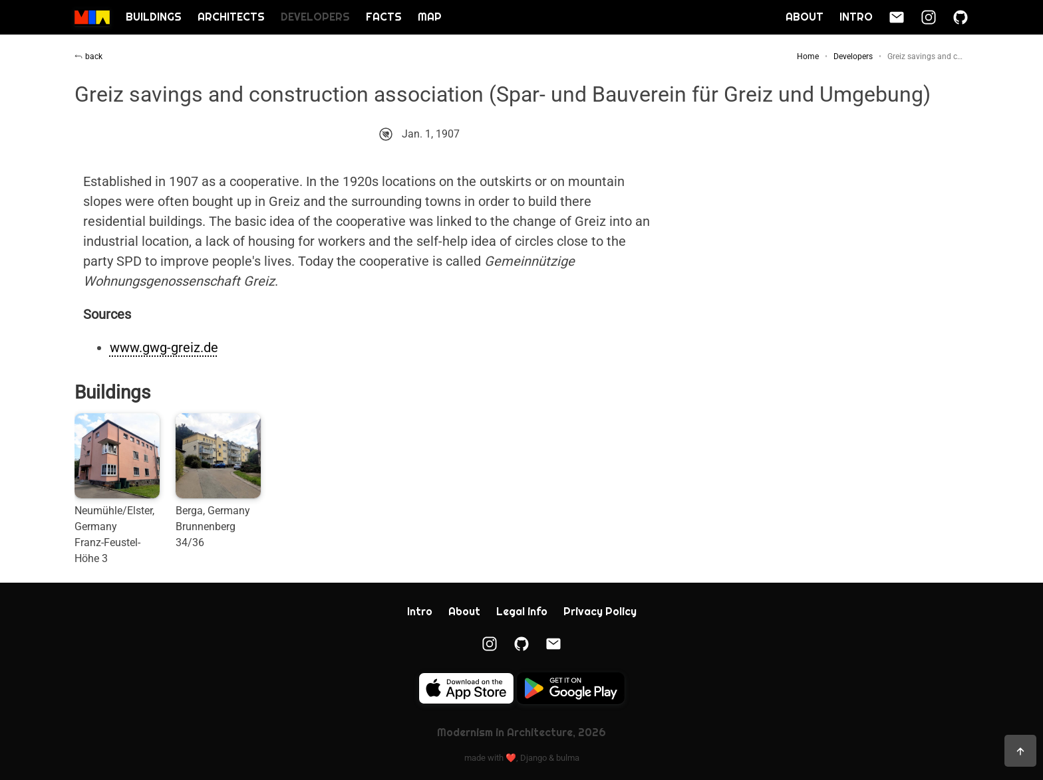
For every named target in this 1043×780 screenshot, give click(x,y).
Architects (231, 17)
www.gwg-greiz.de (164, 347)
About (804, 17)
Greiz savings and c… (925, 56)
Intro (856, 17)
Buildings (154, 17)
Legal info (521, 612)
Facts (384, 17)
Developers (315, 17)
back (88, 56)
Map (430, 17)
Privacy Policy (600, 612)
